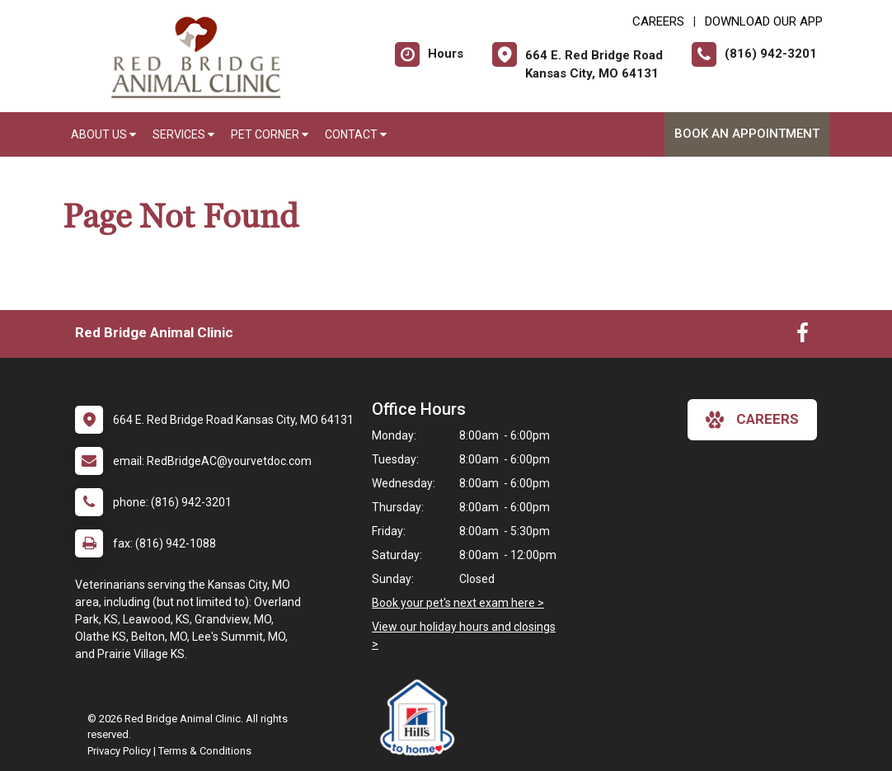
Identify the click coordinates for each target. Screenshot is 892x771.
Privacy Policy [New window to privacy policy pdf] (119, 751)
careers (752, 420)
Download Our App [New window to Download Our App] (764, 21)
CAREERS (658, 21)
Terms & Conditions (204, 751)
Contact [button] (356, 134)
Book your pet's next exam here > (458, 602)
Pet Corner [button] (269, 134)
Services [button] (183, 134)
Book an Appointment (746, 133)
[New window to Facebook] (802, 336)
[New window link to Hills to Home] (421, 717)
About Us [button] (103, 134)
